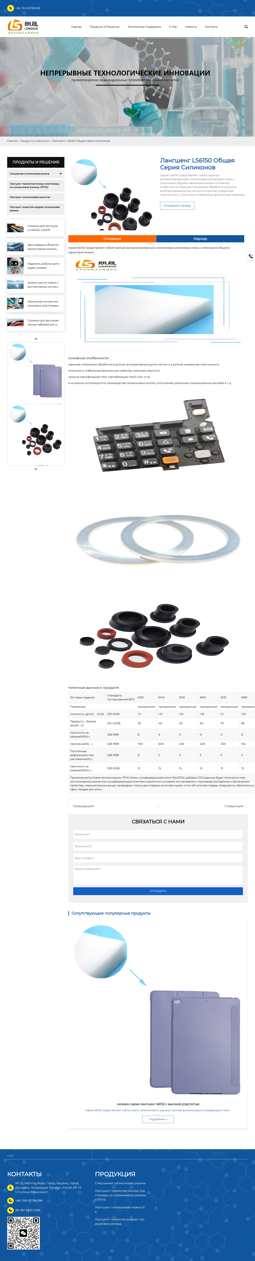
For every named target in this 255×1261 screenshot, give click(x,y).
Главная (12, 140)
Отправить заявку (177, 205)
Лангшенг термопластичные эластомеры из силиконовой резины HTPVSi (35, 185)
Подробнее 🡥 (158, 1119)
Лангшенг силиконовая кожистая (30, 197)
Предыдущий (83, 806)
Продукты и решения (34, 140)
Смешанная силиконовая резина (29, 173)
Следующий (234, 806)
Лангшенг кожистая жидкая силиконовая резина (35, 209)
